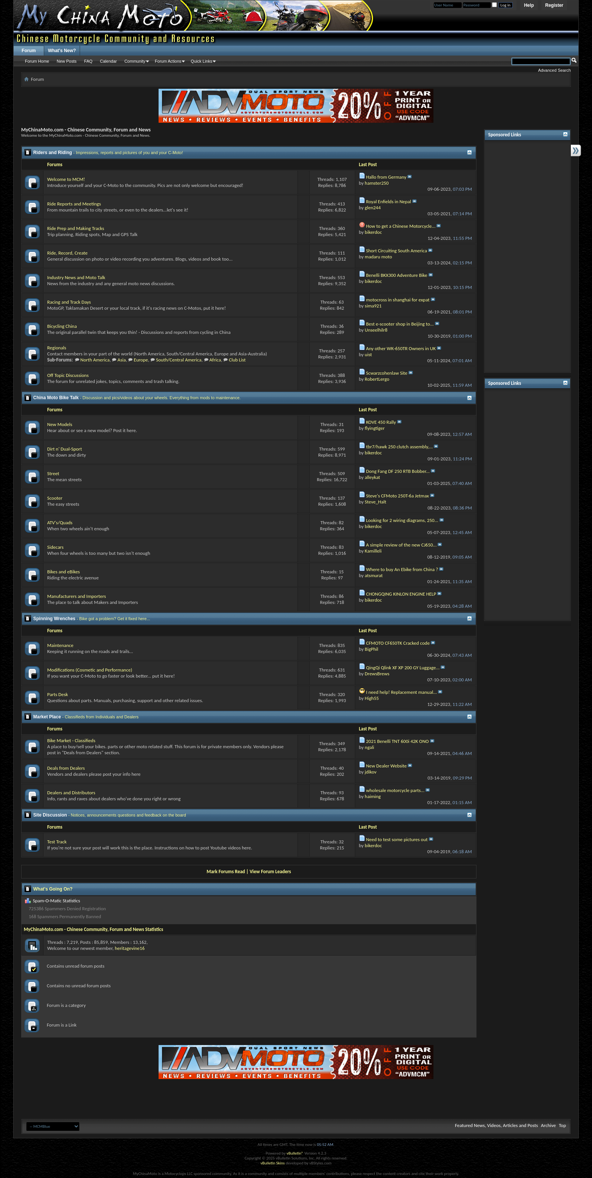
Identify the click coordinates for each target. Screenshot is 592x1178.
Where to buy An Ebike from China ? (402, 569)
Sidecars (55, 547)
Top (562, 1125)
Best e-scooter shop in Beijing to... (399, 324)
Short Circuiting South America (396, 250)
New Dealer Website (386, 766)
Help (529, 5)
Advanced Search (554, 70)
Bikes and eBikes (63, 571)
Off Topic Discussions (68, 375)
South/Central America (178, 360)
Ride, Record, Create (67, 253)
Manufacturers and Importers (76, 596)
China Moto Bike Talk (56, 397)
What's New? (62, 50)
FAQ (88, 61)
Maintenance (60, 645)
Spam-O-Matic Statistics (56, 900)
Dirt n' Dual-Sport (64, 449)
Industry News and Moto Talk (76, 277)
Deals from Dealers (66, 768)
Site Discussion (50, 815)
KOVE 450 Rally (381, 422)
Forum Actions (168, 61)
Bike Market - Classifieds (71, 740)
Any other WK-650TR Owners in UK (400, 348)
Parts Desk (57, 694)
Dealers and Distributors (71, 792)
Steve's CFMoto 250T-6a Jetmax (397, 496)
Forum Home (37, 61)
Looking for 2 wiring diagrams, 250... (402, 520)
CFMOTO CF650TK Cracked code (398, 643)
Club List (237, 360)
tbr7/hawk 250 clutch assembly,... (399, 446)
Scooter (54, 498)
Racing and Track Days (69, 302)
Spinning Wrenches (54, 618)
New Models (59, 424)
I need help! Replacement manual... (401, 692)
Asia (121, 360)
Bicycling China (62, 326)
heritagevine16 (130, 948)
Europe (141, 360)
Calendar (108, 61)
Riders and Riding (52, 152)
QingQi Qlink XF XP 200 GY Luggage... (402, 667)
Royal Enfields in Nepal (388, 201)
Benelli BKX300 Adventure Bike (396, 275)
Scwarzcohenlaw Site (386, 373)
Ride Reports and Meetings (74, 204)
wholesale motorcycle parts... (395, 790)
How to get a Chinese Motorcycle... (400, 226)
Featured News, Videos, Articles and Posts (496, 1125)
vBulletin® (295, 1153)
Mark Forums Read (226, 871)
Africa (215, 360)
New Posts (67, 61)
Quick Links (201, 61)
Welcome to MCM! (66, 179)
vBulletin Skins (273, 1163)
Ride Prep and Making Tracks (75, 228)
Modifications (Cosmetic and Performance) (89, 670)
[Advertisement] (527, 256)
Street (53, 473)
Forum (28, 50)
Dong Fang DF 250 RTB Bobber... (398, 471)
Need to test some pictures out (396, 839)
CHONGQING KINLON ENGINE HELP (401, 594)
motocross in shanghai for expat (397, 300)
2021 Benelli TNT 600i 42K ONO (397, 741)
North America (94, 360)
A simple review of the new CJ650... (401, 545)
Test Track (56, 842)
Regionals (56, 347)
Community (134, 61)
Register (554, 5)
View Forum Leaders (270, 871)
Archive (548, 1125)
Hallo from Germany (386, 177)
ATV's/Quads (59, 522)
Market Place (47, 716)
